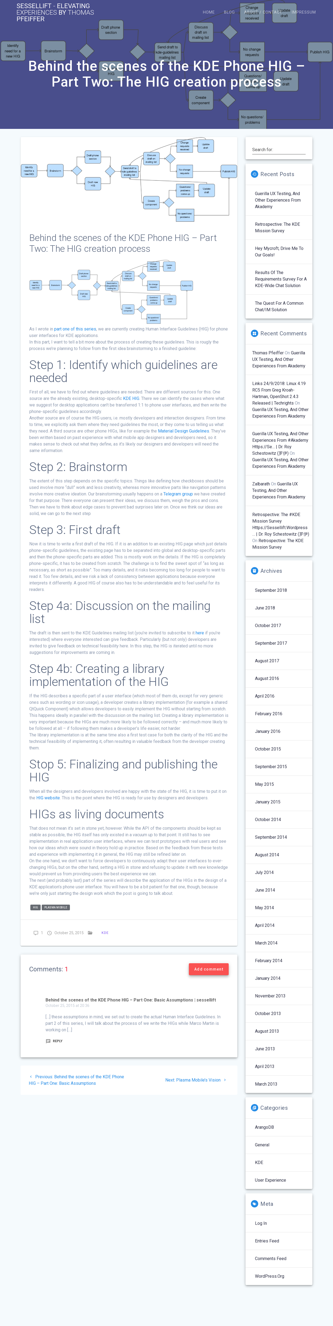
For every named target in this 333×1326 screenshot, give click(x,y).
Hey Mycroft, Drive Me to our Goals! (279, 251)
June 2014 (265, 890)
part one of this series (75, 329)
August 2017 (267, 660)
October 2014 (268, 819)
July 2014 (264, 872)
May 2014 (264, 907)
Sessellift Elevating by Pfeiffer (55, 12)
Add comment (208, 969)
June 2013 (265, 1048)
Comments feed (270, 1258)
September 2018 (271, 590)
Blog (229, 12)
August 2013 (267, 1031)
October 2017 (268, 625)
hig (35, 907)
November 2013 (270, 996)
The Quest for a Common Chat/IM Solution (279, 306)
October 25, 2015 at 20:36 (67, 1005)
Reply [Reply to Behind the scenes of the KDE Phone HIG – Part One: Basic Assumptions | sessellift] (54, 1041)
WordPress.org (269, 1276)
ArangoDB (264, 1127)
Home (209, 12)
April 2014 (264, 925)
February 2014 (268, 960)
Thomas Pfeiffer (268, 352)
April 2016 (264, 696)
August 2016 (267, 678)
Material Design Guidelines (183, 431)
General (262, 1144)
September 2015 (271, 766)
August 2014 (267, 854)
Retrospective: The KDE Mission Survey (277, 227)
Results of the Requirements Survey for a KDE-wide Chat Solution (281, 279)
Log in (261, 1223)
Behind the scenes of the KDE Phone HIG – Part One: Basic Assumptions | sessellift (131, 1000)
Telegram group (178, 494)
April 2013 (264, 1066)
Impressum (304, 12)
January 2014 (267, 978)
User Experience (270, 1180)
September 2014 (271, 837)
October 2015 (268, 749)
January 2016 (267, 731)
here (200, 632)
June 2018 (265, 607)
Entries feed (267, 1241)
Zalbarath (261, 483)
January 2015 (267, 801)
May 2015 (264, 784)
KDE (105, 933)
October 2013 (268, 1013)
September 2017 (271, 643)
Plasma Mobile (55, 907)
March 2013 (266, 1084)
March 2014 (266, 943)
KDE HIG (131, 398)
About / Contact (263, 12)
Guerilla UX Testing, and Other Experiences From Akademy (278, 200)
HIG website (48, 797)
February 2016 (268, 713)
